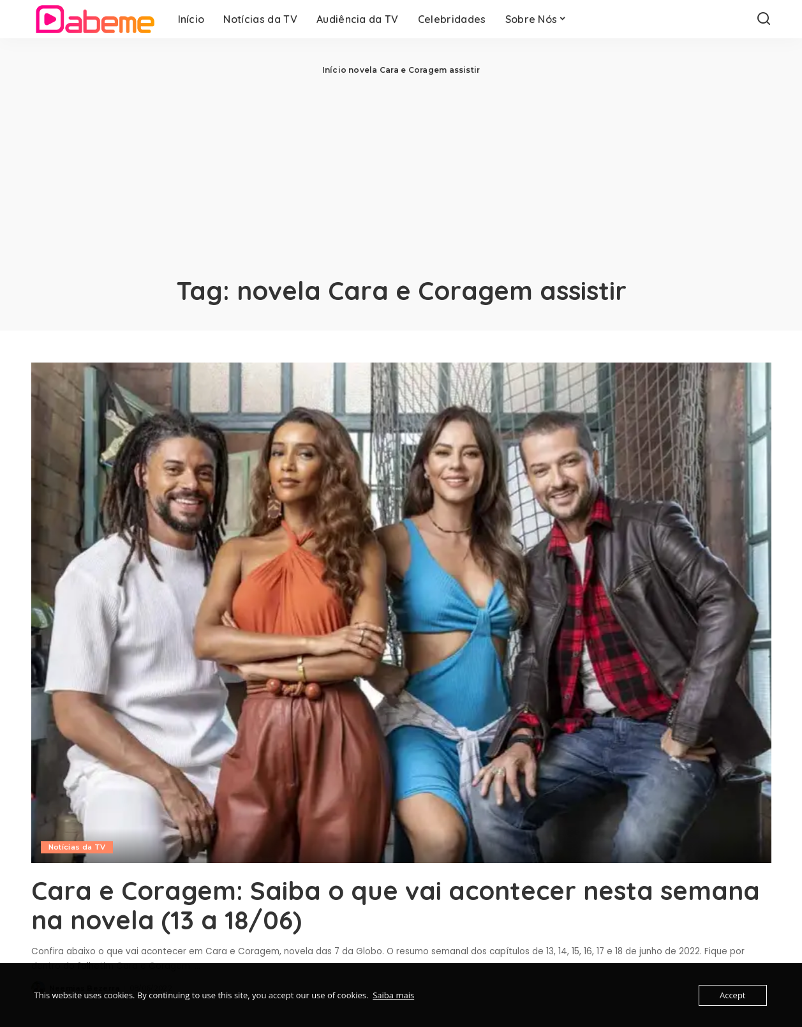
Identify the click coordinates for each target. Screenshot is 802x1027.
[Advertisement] (401, 172)
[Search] (763, 19)
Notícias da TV (77, 847)
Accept (733, 995)
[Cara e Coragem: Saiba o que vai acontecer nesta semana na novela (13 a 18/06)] (401, 613)
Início (334, 70)
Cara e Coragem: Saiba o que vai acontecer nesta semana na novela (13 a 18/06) (395, 905)
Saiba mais (393, 995)
